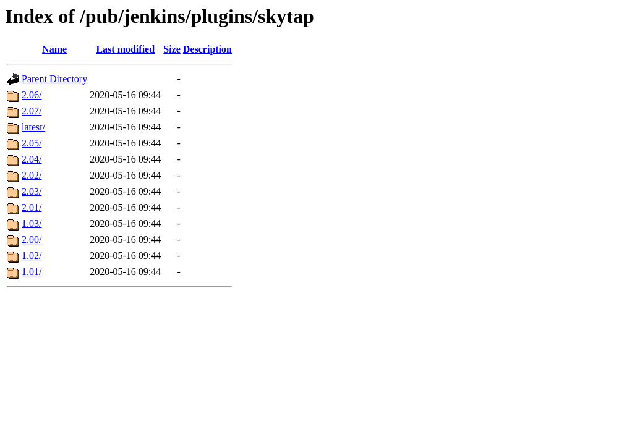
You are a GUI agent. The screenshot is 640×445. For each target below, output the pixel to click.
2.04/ (31, 159)
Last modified (125, 49)
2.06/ (31, 95)
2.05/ (31, 143)
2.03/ (31, 191)
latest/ (33, 127)
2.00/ (31, 239)
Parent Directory (54, 79)
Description (207, 49)
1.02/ (31, 255)
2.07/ (31, 111)
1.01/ (31, 271)
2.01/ (31, 207)
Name (54, 49)
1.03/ (31, 223)
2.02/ (31, 175)
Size (172, 49)
